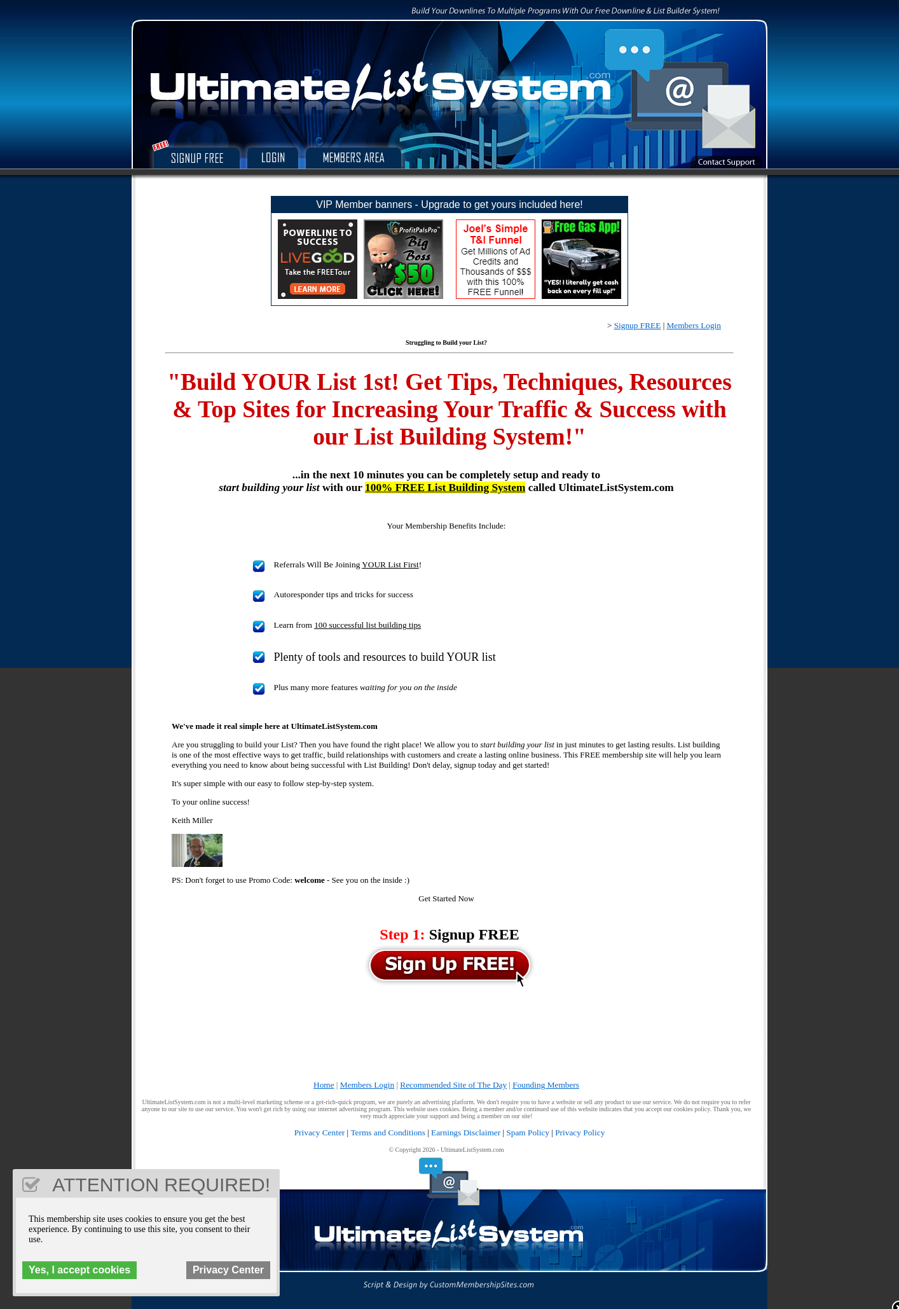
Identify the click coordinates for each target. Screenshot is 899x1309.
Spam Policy (527, 1132)
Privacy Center (319, 1132)
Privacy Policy (580, 1132)
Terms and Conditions (387, 1132)
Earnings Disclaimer (465, 1132)
